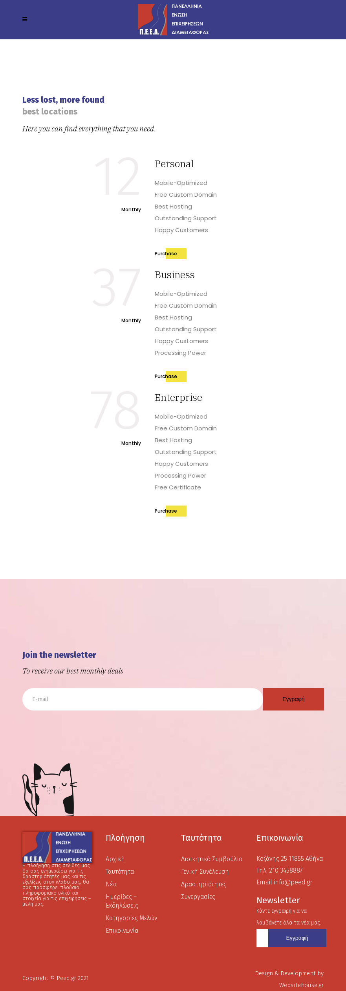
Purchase (166, 253)
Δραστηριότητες (204, 884)
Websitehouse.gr (301, 985)
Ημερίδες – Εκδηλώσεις (122, 901)
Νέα (111, 884)
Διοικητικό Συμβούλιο (211, 859)
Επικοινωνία (122, 930)
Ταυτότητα (120, 871)
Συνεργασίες (198, 897)
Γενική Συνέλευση (205, 871)
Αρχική (115, 859)
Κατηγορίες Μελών (131, 918)
